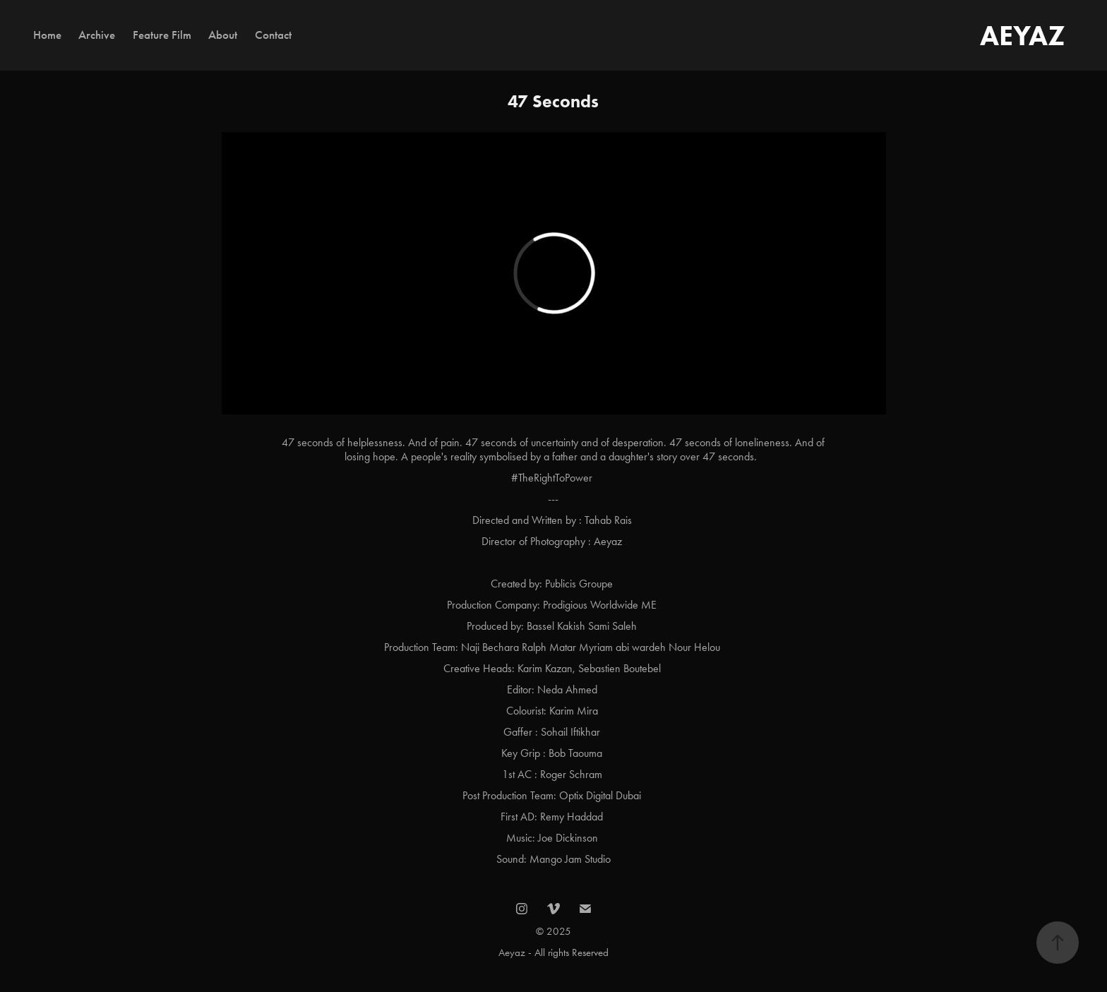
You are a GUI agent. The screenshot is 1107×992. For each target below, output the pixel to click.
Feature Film (162, 35)
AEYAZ (1022, 35)
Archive (96, 35)
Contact (273, 35)
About (222, 35)
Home (47, 35)
